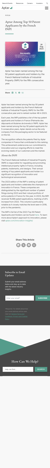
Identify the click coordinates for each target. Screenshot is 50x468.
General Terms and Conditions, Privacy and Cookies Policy (16, 316)
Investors (39, 3)
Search (41, 369)
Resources (19, 3)
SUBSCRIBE (42, 298)
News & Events (7, 3)
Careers (30, 3)
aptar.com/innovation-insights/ (19, 220)
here (37, 215)
